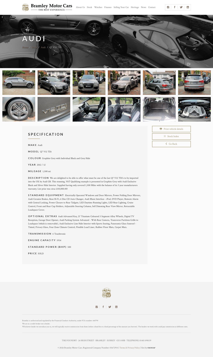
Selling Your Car (121, 7)
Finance (108, 7)
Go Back (171, 144)
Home (25, 47)
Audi (43, 47)
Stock (89, 7)
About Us (80, 7)
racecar (151, 347)
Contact (151, 7)
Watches (98, 7)
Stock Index (171, 136)
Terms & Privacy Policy (130, 347)
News (143, 7)
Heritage (135, 7)
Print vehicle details (171, 129)
